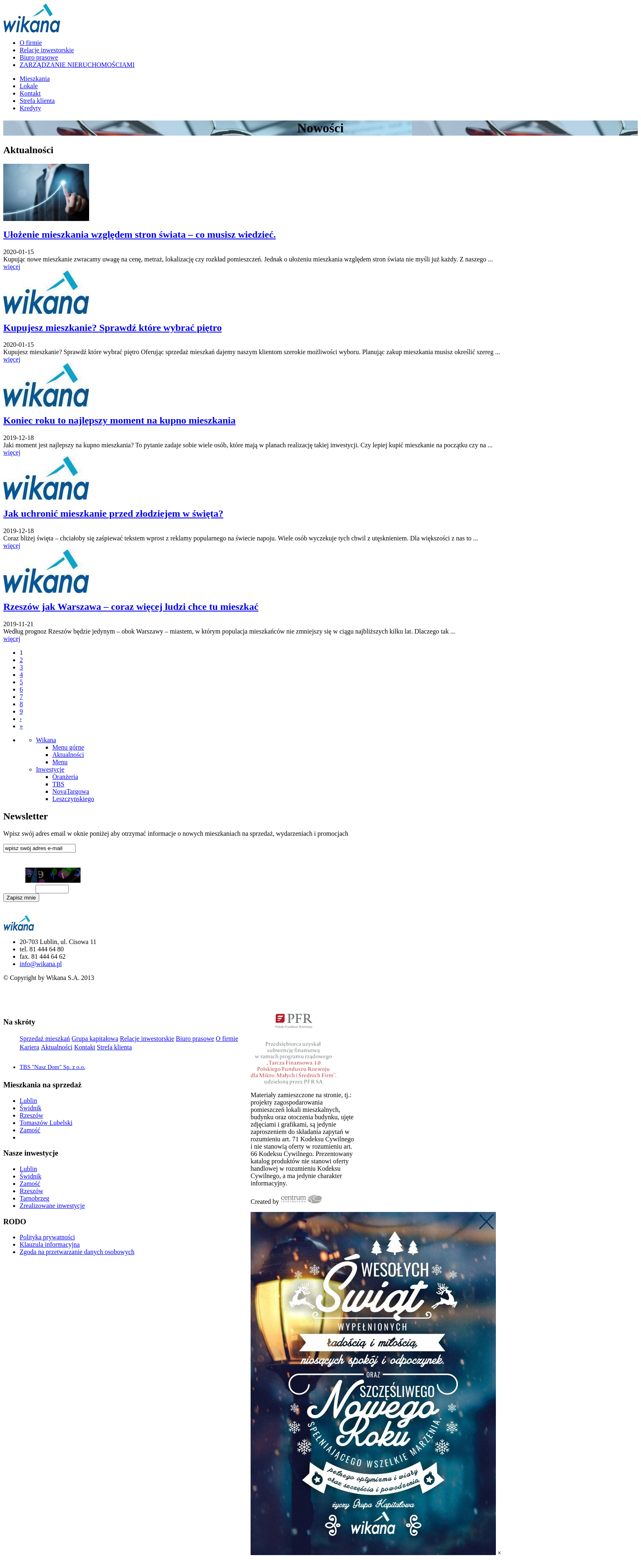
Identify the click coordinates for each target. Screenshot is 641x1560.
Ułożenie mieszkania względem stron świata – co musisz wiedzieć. (139, 234)
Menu (59, 762)
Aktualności (68, 754)
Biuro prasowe (39, 57)
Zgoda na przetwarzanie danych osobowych (77, 1251)
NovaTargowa (70, 791)
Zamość (30, 1130)
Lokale (29, 86)
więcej (11, 266)
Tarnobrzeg (34, 1198)
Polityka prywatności (47, 1237)
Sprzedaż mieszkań (45, 1038)
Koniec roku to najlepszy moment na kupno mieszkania (119, 420)
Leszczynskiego (73, 798)
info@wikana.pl (41, 963)
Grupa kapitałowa (95, 1038)
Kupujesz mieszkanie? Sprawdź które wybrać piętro (112, 327)
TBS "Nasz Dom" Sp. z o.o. (52, 1067)
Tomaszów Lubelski (46, 1122)
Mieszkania (35, 78)
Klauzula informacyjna (27, 911)
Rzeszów (31, 1115)
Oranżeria (65, 776)
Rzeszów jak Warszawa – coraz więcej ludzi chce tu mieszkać (130, 606)
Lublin (28, 1100)
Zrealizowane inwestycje (52, 1205)
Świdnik (30, 1108)
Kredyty (30, 108)
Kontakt (30, 93)
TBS (58, 784)
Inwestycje (50, 769)
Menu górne (68, 747)
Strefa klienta (37, 100)
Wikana (46, 739)
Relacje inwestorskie (47, 50)
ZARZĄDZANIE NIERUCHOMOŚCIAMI (77, 64)
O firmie (31, 42)
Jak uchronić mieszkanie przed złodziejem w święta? (113, 513)
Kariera (29, 1047)
